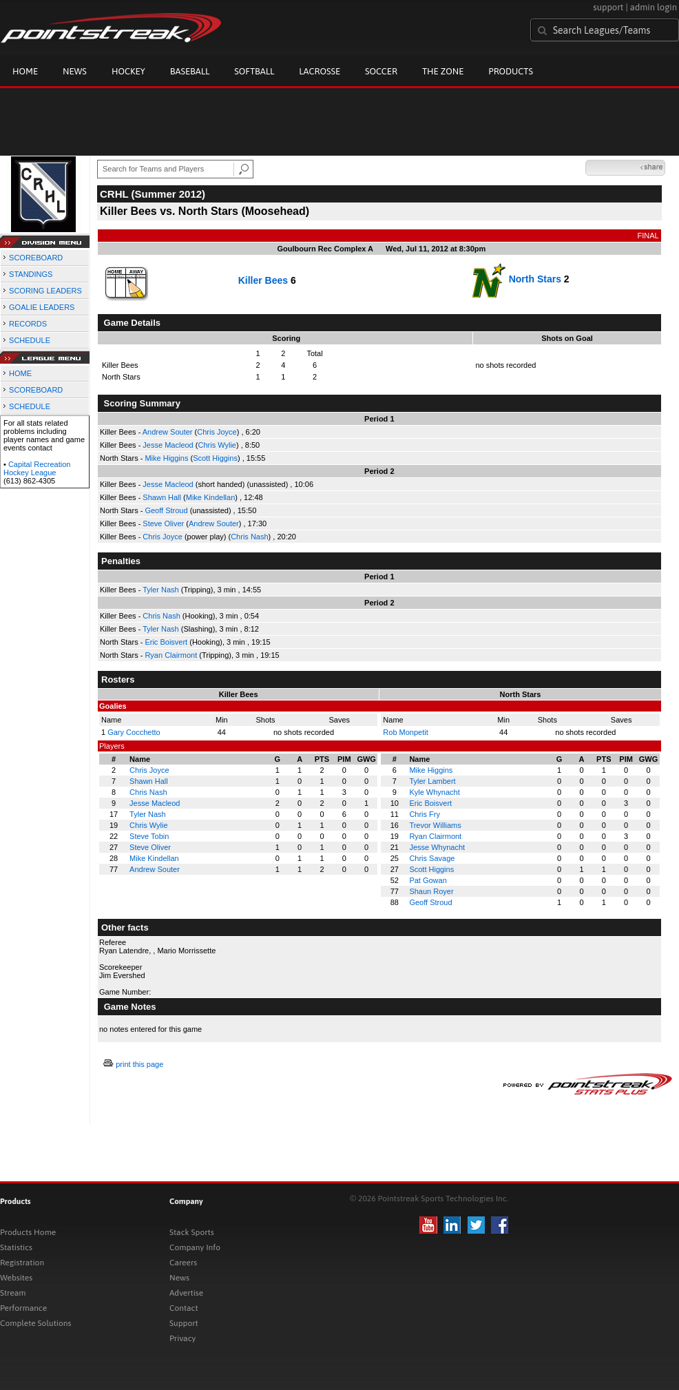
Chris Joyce (216, 432)
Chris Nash (249, 536)
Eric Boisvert (166, 642)
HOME (20, 373)
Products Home (28, 1232)
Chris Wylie (217, 445)
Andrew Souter (168, 432)
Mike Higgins (166, 458)
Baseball (190, 71)
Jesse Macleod (168, 445)
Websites (16, 1278)
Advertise (186, 1293)
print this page (139, 1064)
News (75, 71)
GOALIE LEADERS (41, 307)
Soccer (381, 71)
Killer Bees (263, 280)
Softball (254, 71)
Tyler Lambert (432, 781)
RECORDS (28, 324)
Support (183, 1323)
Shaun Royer (431, 891)
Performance (23, 1308)
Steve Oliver (163, 523)
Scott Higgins (215, 458)
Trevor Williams (435, 825)
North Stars (535, 278)
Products (510, 71)
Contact (183, 1308)
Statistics (16, 1247)
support (608, 7)
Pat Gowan (427, 880)
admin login (653, 7)
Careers (183, 1262)
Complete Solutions (35, 1323)
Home (25, 71)
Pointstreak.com (111, 28)
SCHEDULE (29, 340)
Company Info (194, 1247)
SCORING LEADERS (45, 291)
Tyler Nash (161, 589)
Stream (12, 1293)
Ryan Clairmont (171, 655)
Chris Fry (424, 814)
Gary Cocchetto (133, 732)
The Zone (442, 71)
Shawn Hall (162, 497)
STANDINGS (30, 274)
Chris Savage (432, 858)
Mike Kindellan (211, 497)
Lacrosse (319, 71)
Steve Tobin (149, 836)
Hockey (128, 71)
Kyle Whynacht (434, 792)
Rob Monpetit (405, 732)
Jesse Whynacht (437, 847)
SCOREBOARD (36, 257)
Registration (22, 1262)
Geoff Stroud (166, 510)
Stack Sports (191, 1232)
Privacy (182, 1338)
